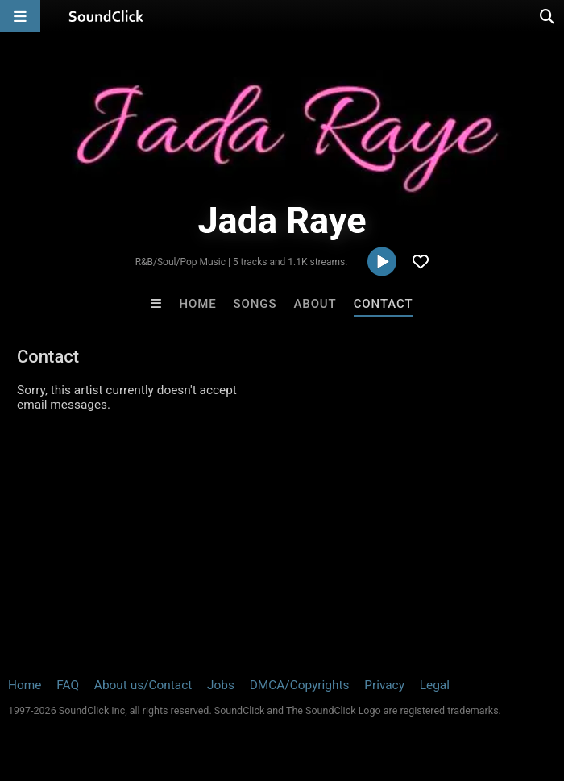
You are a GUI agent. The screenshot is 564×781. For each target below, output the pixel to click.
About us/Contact (143, 685)
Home (197, 304)
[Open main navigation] (20, 16)
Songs (255, 304)
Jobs (220, 685)
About (314, 304)
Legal (435, 685)
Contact (383, 304)
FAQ (67, 685)
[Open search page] (548, 16)
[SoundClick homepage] (106, 16)
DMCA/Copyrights (300, 685)
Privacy (384, 685)
